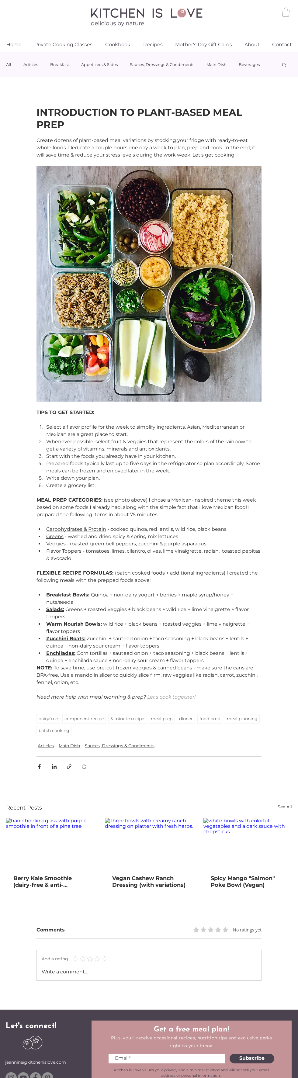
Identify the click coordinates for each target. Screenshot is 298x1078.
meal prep (161, 718)
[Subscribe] (252, 1058)
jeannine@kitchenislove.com (35, 1062)
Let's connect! (31, 1026)
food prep (209, 718)
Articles (30, 64)
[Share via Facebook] (39, 766)
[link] (285, 12)
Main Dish (216, 64)
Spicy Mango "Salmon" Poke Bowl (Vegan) (243, 881)
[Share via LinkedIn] (54, 766)
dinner (186, 718)
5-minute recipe (127, 718)
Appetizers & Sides (99, 64)
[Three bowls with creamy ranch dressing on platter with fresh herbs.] (149, 843)
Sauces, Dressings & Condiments (162, 64)
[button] (284, 64)
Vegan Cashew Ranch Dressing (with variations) (148, 881)
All (8, 64)
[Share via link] (69, 766)
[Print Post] (84, 766)
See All (285, 807)
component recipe (84, 718)
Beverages (249, 64)
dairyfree (48, 718)
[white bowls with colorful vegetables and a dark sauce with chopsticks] (247, 843)
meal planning (242, 718)
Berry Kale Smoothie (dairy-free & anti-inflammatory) (42, 881)
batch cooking (54, 730)
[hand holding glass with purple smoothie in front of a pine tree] (50, 843)
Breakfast (59, 64)
